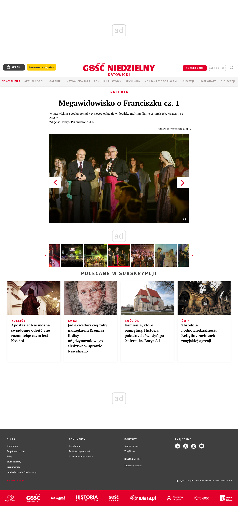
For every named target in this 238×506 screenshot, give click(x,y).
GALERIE (55, 81)
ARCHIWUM (133, 81)
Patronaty (208, 81)
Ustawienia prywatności (81, 456)
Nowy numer (11, 81)
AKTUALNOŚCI (33, 81)
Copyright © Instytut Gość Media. (190, 480)
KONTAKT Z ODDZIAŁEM (161, 81)
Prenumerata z (41, 67)
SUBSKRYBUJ (194, 68)
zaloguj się (217, 68)
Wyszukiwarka (231, 67)
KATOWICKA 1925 (78, 81)
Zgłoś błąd (15, 480)
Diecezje (188, 81)
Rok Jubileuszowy (107, 81)
